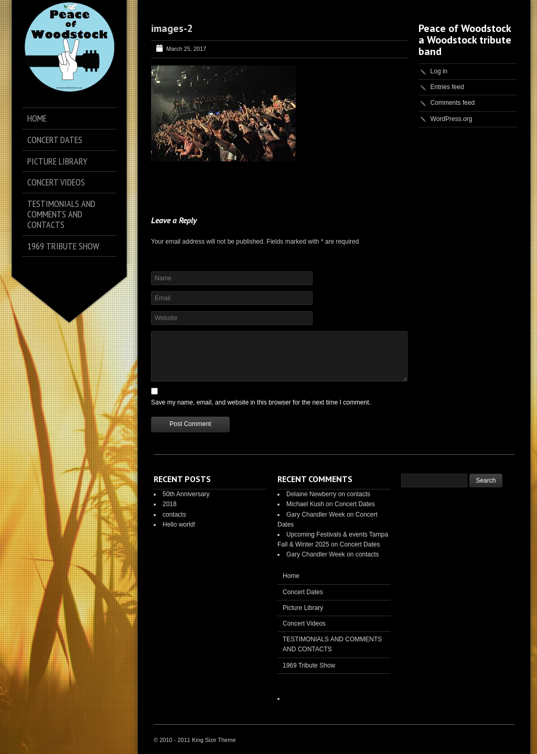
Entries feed (447, 87)
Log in (439, 71)
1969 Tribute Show (309, 665)
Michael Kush (305, 504)
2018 (170, 504)
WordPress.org (451, 119)
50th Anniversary (186, 494)
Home (291, 576)
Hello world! (179, 524)
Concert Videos (304, 623)
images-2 (172, 28)
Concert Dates (355, 504)
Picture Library (303, 607)
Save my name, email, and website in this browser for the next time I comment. (261, 402)
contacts (174, 514)
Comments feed (453, 102)
